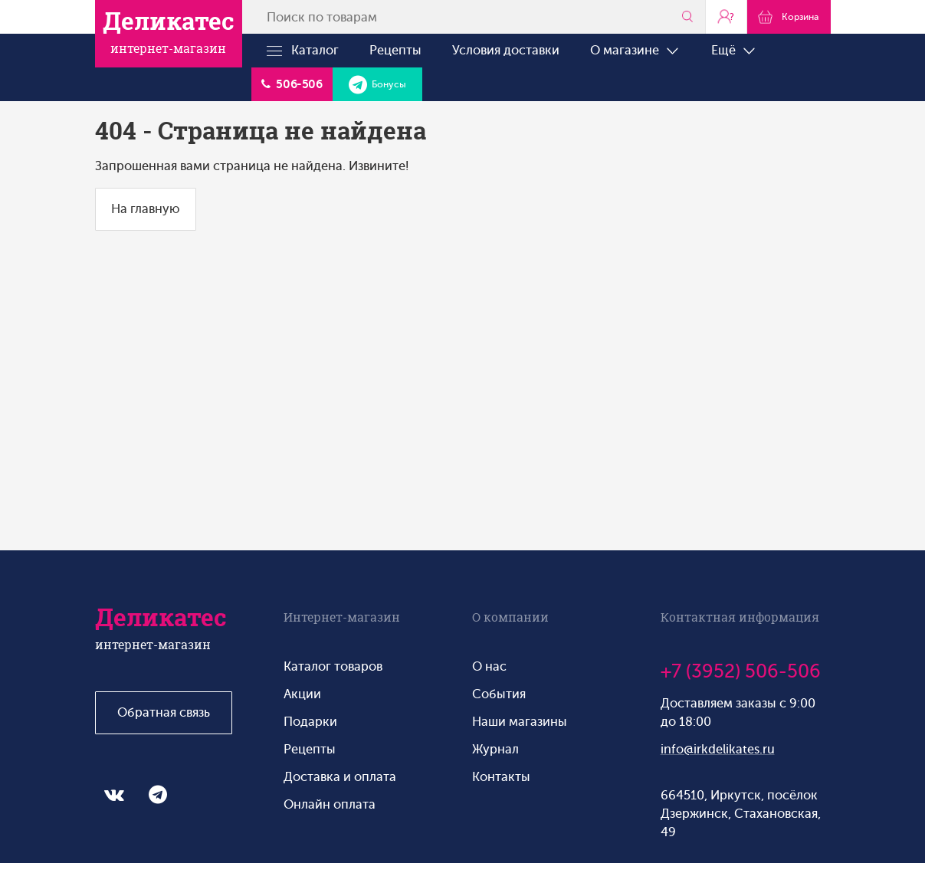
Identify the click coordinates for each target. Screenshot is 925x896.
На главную (145, 209)
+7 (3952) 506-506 (741, 671)
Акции (302, 694)
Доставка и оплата (340, 777)
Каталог (303, 50)
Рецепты (395, 50)
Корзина (788, 16)
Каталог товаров (333, 666)
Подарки (310, 721)
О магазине (635, 50)
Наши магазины (519, 721)
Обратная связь (163, 712)
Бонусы (377, 84)
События (499, 694)
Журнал (495, 749)
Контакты (501, 777)
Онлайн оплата (330, 804)
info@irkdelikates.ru (718, 749)
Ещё (734, 50)
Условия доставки (505, 50)
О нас (489, 666)
